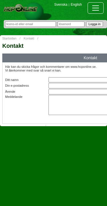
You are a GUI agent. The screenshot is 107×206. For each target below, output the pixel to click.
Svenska (60, 5)
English (76, 5)
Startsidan (9, 38)
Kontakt (29, 38)
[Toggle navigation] (96, 8)
